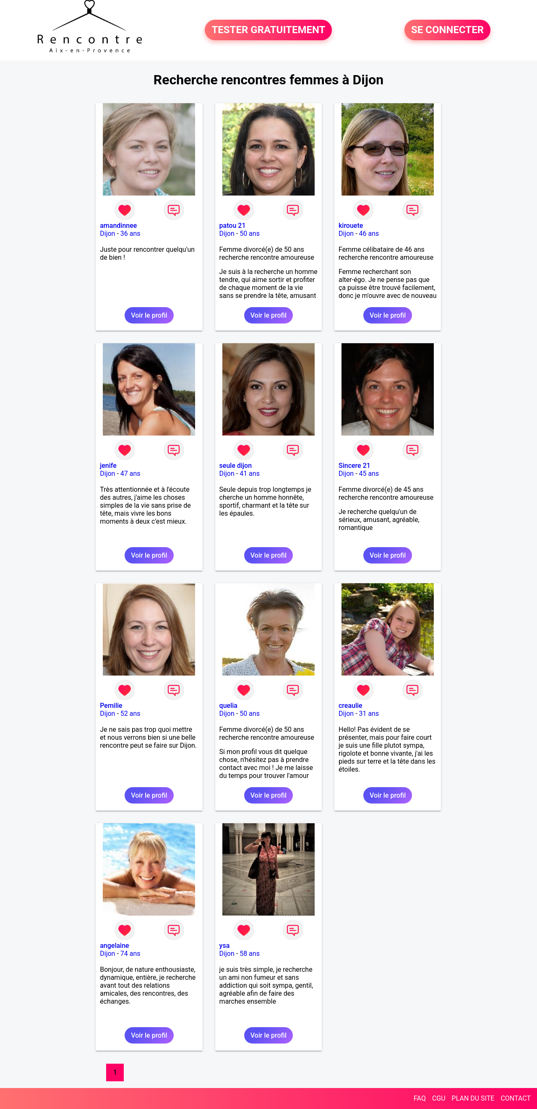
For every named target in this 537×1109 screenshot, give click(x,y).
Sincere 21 (354, 466)
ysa (224, 946)
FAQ (420, 1098)
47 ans (130, 474)
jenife (108, 466)
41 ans (250, 474)
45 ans (369, 474)
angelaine (114, 946)
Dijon (107, 233)
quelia (228, 706)
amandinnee (118, 226)
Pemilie (111, 706)
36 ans (130, 233)
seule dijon (235, 466)
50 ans (250, 233)
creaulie (350, 706)
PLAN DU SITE (473, 1098)
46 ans (369, 233)
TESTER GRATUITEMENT (268, 30)
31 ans (369, 714)
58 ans (250, 954)
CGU (439, 1098)
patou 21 (232, 226)
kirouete (351, 226)
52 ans (130, 714)
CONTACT (516, 1098)
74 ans (130, 954)
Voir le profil (149, 315)
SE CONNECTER (447, 30)
